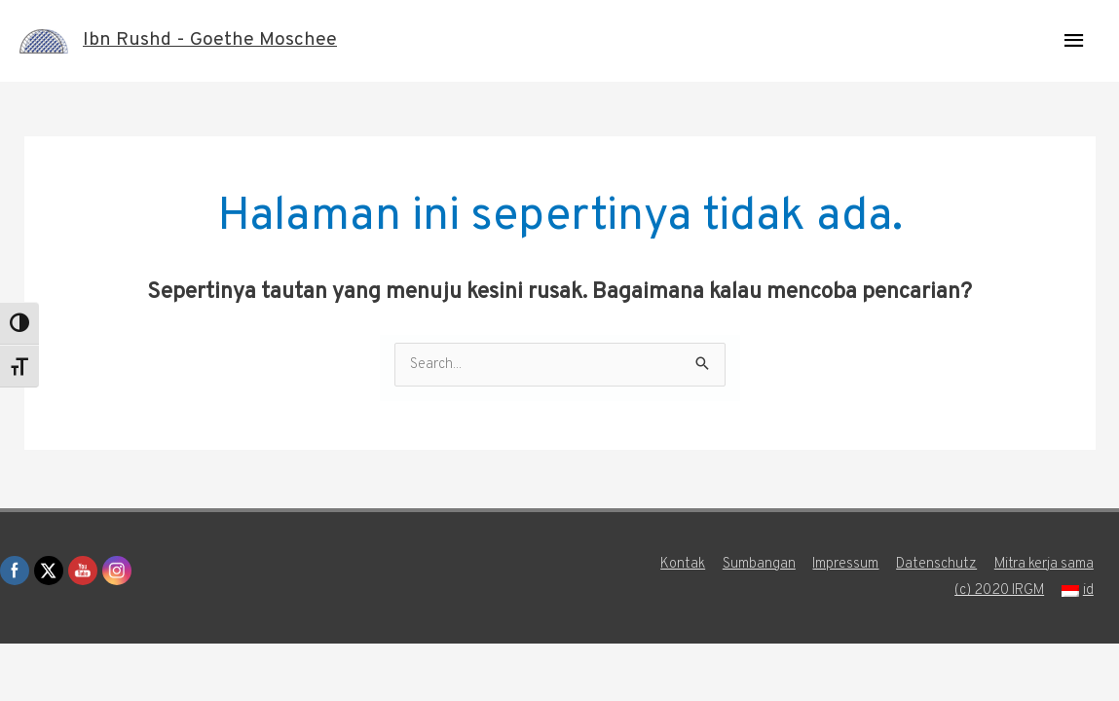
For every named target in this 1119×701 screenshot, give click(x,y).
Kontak (681, 564)
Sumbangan (758, 564)
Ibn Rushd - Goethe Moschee (210, 41)
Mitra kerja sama (1045, 564)
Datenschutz (937, 564)
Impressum (845, 564)
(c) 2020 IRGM (1000, 590)
